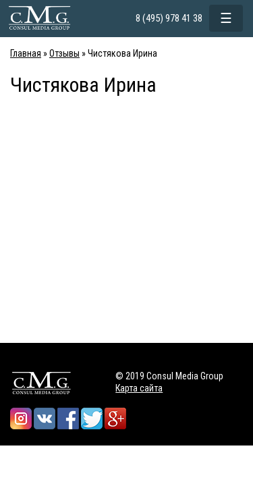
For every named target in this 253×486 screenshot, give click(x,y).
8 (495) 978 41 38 (169, 18)
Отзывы (64, 53)
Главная (25, 53)
